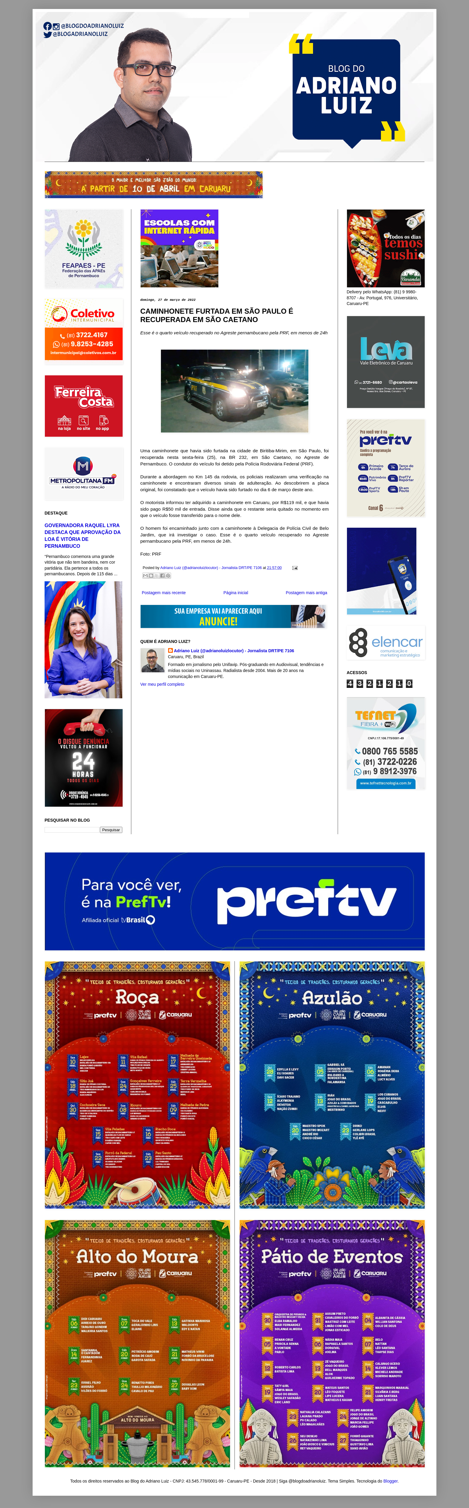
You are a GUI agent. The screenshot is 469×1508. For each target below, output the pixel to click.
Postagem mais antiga (306, 592)
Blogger (390, 1481)
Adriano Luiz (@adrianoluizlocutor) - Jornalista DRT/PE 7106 (234, 650)
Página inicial (235, 592)
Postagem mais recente (164, 592)
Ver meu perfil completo (162, 684)
